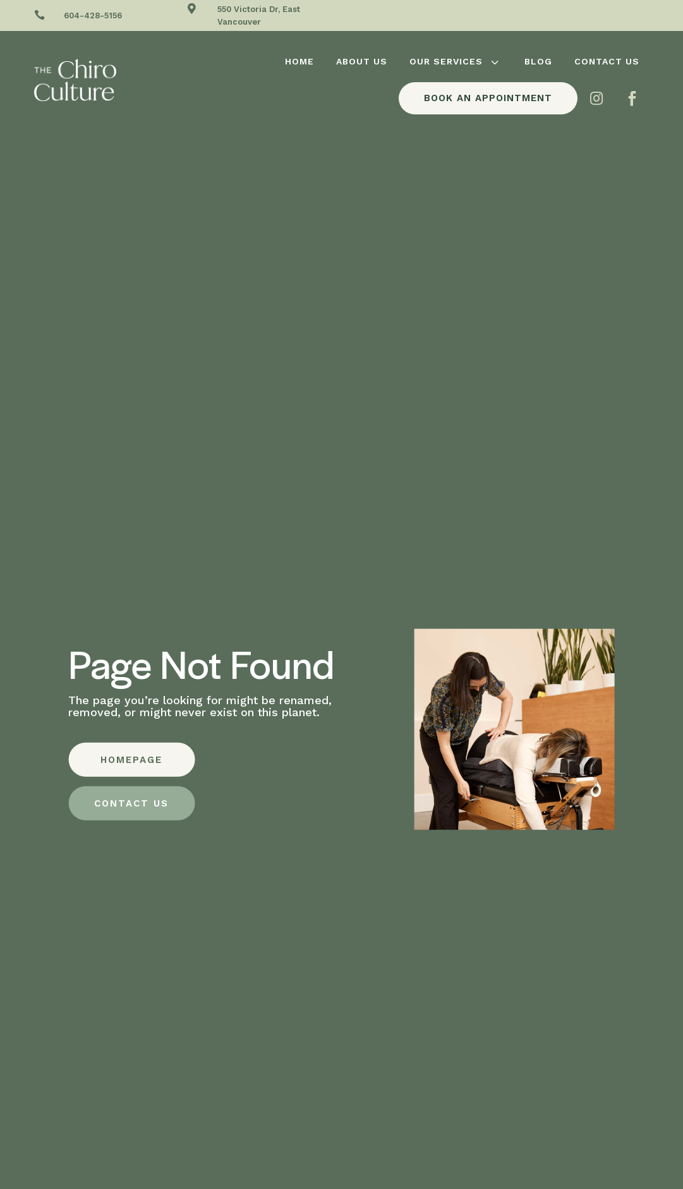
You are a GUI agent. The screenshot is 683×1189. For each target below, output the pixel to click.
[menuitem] (299, 61)
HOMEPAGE (131, 759)
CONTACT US (131, 803)
